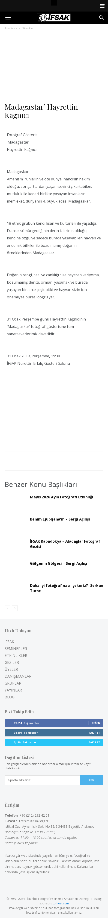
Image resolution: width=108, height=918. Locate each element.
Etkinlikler (28, 28)
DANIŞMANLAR (18, 676)
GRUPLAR (13, 683)
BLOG (10, 697)
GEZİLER (12, 662)
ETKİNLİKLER (16, 655)
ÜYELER (11, 669)
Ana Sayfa (11, 28)
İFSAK (9, 641)
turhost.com (61, 903)
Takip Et (94, 732)
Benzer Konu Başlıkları (41, 484)
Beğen (96, 723)
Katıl (92, 780)
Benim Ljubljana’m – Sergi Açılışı (60, 519)
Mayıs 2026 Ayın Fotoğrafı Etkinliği (61, 497)
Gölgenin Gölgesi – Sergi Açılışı (58, 563)
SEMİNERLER (16, 648)
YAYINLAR (13, 690)
